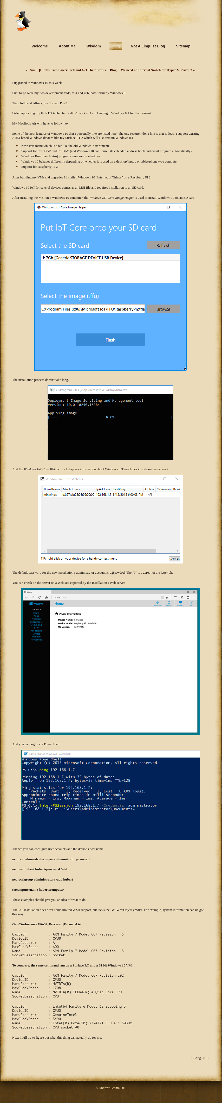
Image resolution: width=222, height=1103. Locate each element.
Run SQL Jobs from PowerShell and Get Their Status (66, 70)
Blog (113, 70)
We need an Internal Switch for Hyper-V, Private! (158, 70)
